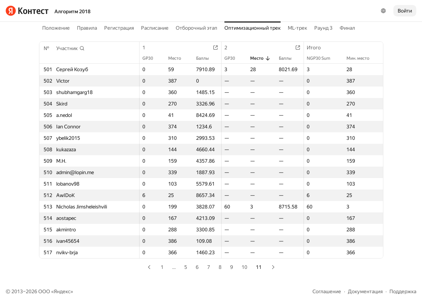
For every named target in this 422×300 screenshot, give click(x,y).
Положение (56, 28)
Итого (317, 47)
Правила (87, 28)
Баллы (206, 58)
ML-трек (297, 28)
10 (244, 267)
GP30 (151, 58)
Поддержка (402, 291)
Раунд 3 (323, 28)
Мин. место (361, 58)
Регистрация (119, 28)
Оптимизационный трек (252, 28)
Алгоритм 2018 (72, 11)
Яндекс (62, 291)
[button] (70, 48)
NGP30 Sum (322, 58)
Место (178, 58)
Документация (365, 291)
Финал (347, 28)
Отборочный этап (196, 28)
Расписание (155, 28)
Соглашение (326, 291)
